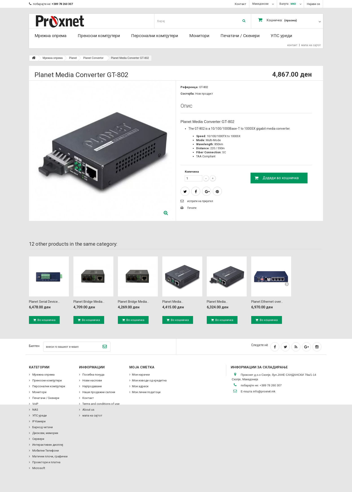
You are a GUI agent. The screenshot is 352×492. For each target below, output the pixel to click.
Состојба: (187, 93)
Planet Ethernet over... (267, 302)
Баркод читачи (42, 427)
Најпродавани (92, 386)
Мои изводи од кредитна (149, 380)
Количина (192, 171)
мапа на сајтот (311, 45)
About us (88, 409)
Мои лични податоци (146, 392)
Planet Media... (172, 302)
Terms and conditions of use (100, 403)
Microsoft (38, 468)
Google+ (207, 192)
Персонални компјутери (154, 35)
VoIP (35, 403)
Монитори (199, 35)
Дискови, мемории (45, 433)
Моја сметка (141, 367)
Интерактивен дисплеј (47, 444)
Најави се (313, 4)
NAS (35, 409)
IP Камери (39, 421)
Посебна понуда (93, 374)
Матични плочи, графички (50, 456)
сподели (196, 192)
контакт (292, 45)
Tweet (185, 192)
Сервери (38, 439)
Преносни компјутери (99, 35)
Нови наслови (92, 380)
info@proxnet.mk (264, 391)
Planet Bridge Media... (88, 302)
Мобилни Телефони (45, 450)
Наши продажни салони (98, 392)
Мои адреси (140, 386)
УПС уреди (281, 35)
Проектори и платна (46, 462)
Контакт (240, 4)
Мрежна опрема (50, 35)
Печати (191, 207)
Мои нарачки (141, 374)
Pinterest (217, 192)
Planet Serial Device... (44, 302)
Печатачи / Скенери (240, 35)
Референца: (189, 87)
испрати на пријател (200, 201)
